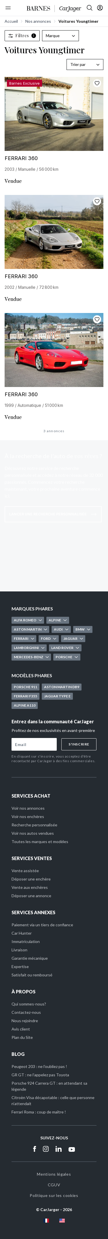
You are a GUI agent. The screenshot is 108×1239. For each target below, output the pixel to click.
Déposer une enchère (31, 878)
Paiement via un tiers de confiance (42, 924)
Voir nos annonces (28, 808)
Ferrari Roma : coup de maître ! (39, 1111)
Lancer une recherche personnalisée (53, 514)
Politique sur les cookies (54, 1195)
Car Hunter (22, 933)
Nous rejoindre (25, 1020)
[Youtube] (72, 1148)
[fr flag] (46, 1220)
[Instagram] (46, 1148)
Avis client (21, 1029)
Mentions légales (54, 1174)
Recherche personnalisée (34, 824)
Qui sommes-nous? (29, 1003)
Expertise (20, 966)
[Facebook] (34, 1148)
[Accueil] (54, 8)
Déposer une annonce (31, 895)
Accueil (11, 21)
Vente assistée (25, 870)
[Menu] (8, 7)
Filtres (22, 35)
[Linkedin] (59, 1148)
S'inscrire (79, 744)
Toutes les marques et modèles (40, 841)
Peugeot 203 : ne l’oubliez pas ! (39, 1066)
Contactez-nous (26, 1012)
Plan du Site (22, 1037)
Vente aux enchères (30, 887)
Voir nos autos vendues (33, 833)
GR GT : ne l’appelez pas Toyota (40, 1074)
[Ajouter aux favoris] (97, 83)
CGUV (54, 1184)
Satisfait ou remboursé (32, 974)
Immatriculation (26, 941)
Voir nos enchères (28, 816)
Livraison (19, 949)
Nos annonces (38, 21)
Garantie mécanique (30, 958)
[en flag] (62, 1220)
